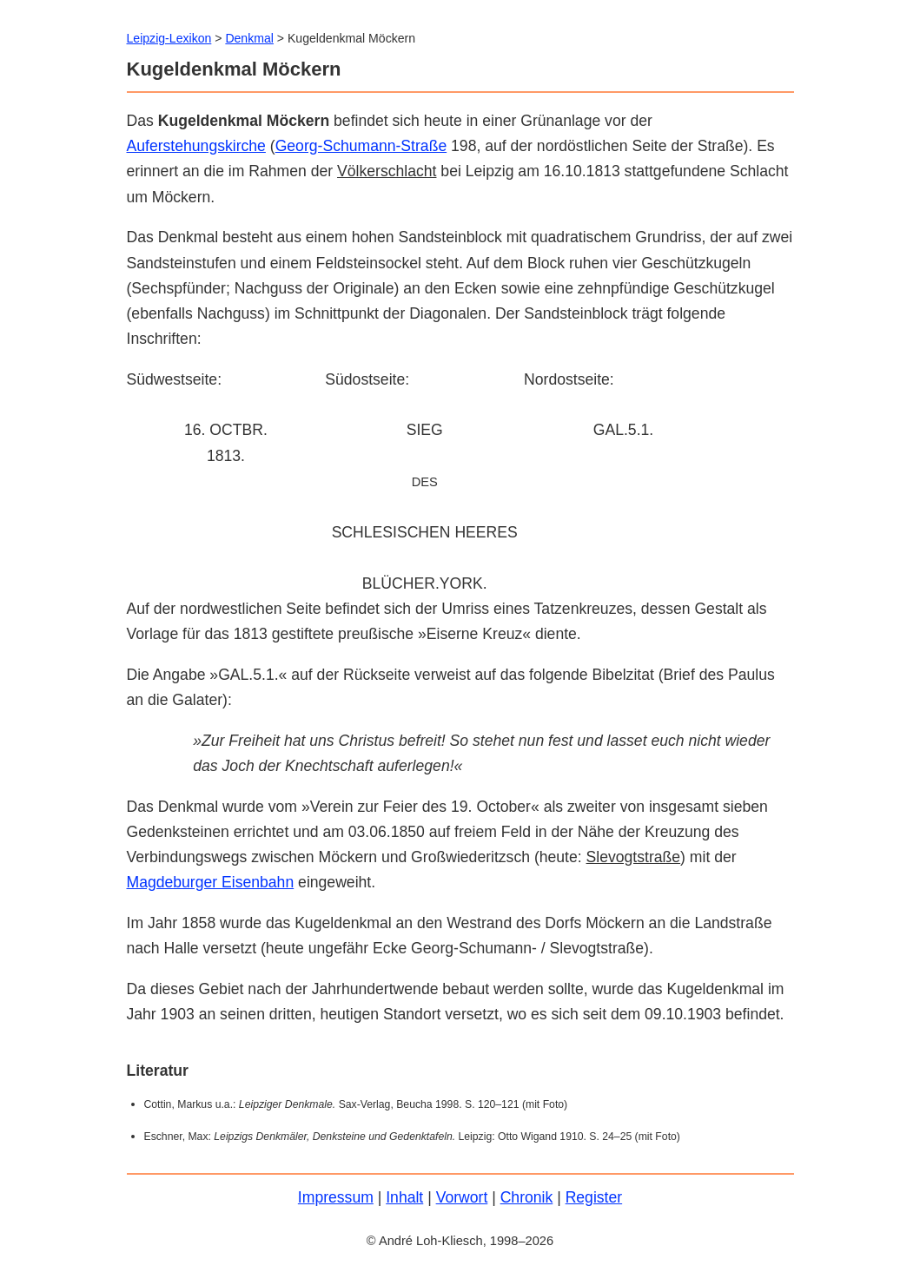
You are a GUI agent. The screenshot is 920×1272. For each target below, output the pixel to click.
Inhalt (404, 1197)
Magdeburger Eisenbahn (211, 882)
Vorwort (462, 1197)
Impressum (336, 1197)
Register (594, 1197)
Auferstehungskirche (196, 146)
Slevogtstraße (633, 857)
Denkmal (249, 38)
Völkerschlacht (386, 171)
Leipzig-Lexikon (169, 38)
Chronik (526, 1197)
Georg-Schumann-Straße (361, 146)
